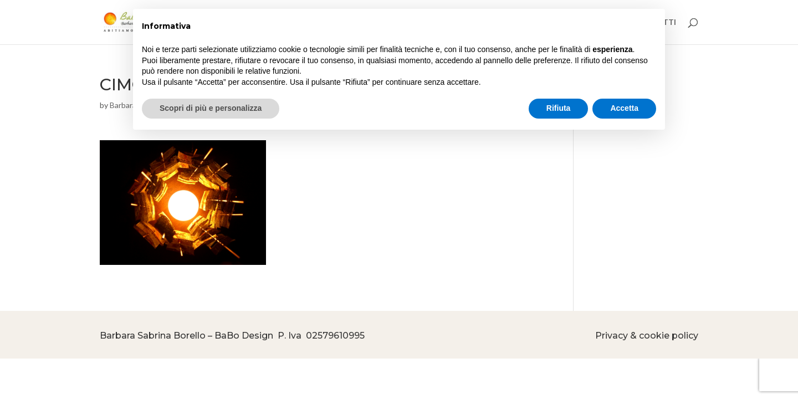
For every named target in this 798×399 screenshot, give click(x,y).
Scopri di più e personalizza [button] (211, 108)
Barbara (123, 105)
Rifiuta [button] (558, 108)
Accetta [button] (624, 108)
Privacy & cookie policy (646, 335)
